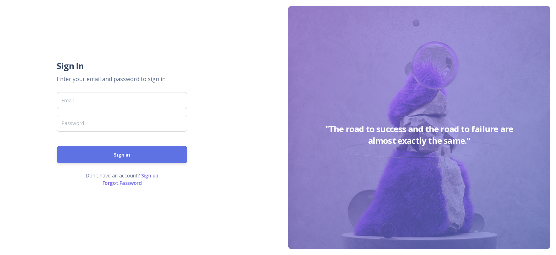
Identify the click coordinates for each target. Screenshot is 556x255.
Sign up (150, 175)
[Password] (122, 123)
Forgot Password (122, 183)
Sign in (122, 154)
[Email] (122, 100)
